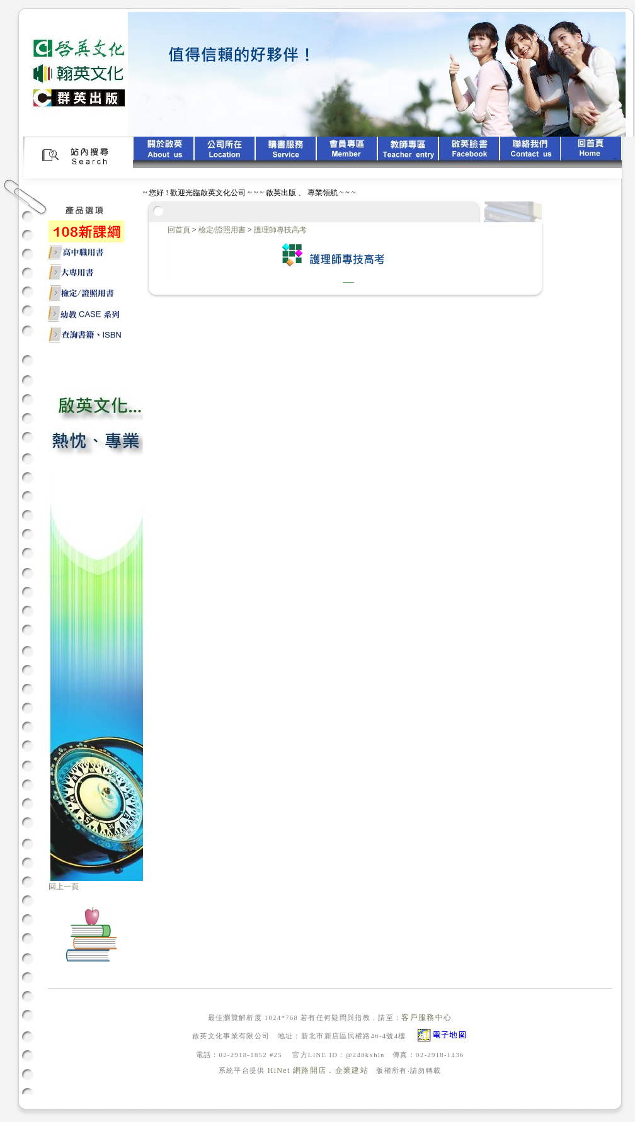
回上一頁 (64, 886)
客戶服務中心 (426, 1017)
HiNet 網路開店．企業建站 (318, 1070)
